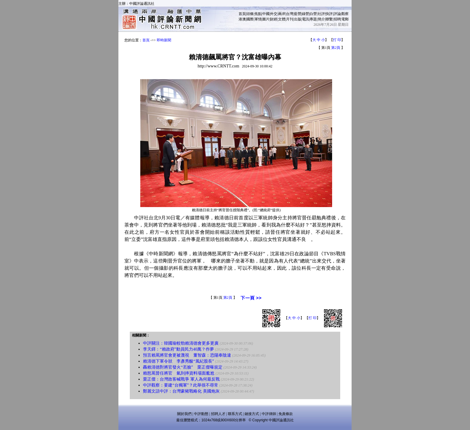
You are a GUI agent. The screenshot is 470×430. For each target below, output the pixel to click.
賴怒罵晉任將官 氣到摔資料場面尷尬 (178, 373)
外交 (273, 14)
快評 (329, 14)
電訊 (305, 19)
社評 (321, 14)
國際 (250, 19)
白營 (313, 14)
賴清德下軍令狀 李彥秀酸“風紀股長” (178, 361)
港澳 (242, 19)
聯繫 (329, 19)
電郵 (345, 19)
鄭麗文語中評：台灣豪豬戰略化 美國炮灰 (181, 391)
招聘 (337, 19)
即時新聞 (164, 40)
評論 (337, 14)
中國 (265, 14)
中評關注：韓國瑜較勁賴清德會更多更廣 (181, 343)
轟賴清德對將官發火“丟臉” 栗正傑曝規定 (182, 367)
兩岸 (281, 14)
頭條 (250, 14)
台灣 (289, 14)
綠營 (305, 14)
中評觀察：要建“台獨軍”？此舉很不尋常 (180, 385)
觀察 (345, 14)
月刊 (289, 19)
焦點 (258, 14)
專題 (313, 19)
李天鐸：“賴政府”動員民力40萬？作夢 (178, 349)
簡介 (321, 19)
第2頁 (335, 48)
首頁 (242, 14)
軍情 (258, 19)
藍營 (297, 14)
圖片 (265, 19)
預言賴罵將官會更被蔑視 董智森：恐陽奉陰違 (187, 355)
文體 (281, 19)
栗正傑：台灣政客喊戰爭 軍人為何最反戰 (181, 379)
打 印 (337, 40)
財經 (273, 19)
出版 (297, 19)
